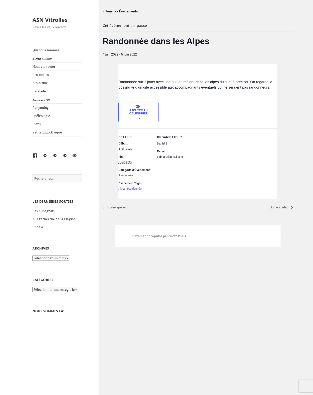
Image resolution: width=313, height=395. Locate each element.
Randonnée (41, 99)
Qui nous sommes (45, 50)
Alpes (121, 188)
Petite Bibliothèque (47, 132)
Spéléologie (41, 116)
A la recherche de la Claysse (54, 219)
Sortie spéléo (116, 207)
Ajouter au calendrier (138, 112)
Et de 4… (39, 227)
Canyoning (40, 107)
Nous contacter (44, 66)
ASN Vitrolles (49, 19)
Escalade (39, 91)
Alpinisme (40, 83)
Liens (36, 124)
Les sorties (40, 75)
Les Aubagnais (43, 211)
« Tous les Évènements (120, 11)
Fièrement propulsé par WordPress (159, 236)
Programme (42, 58)
